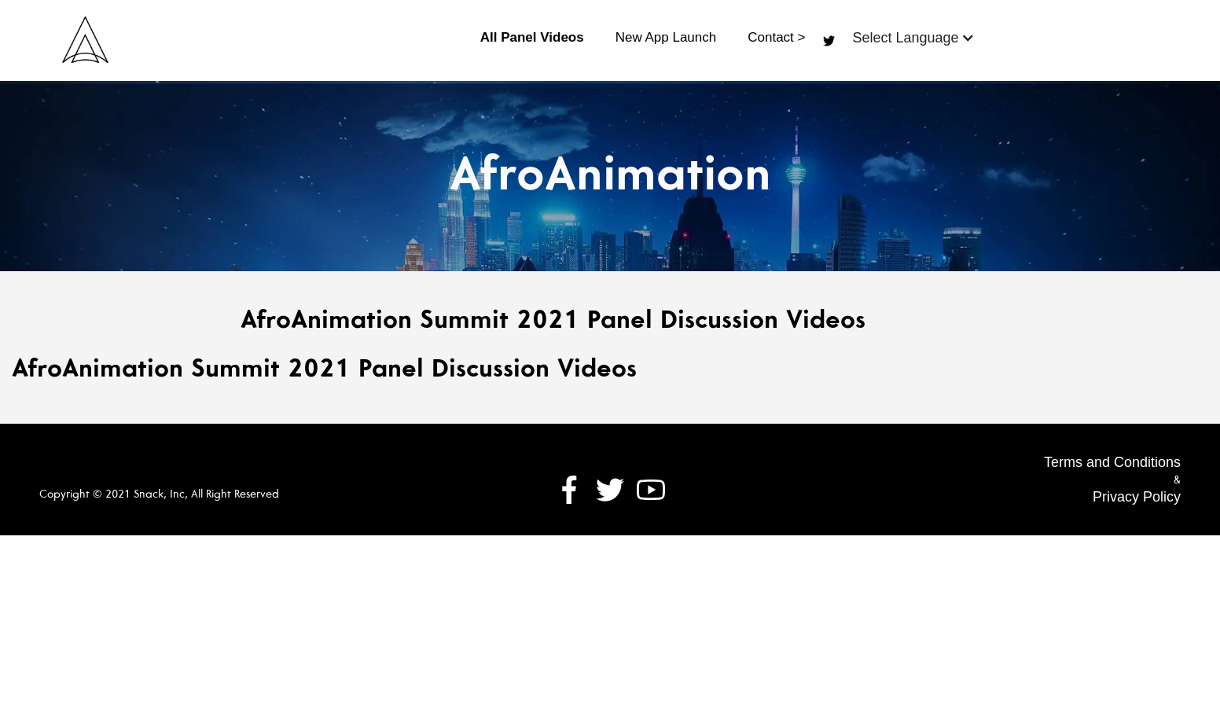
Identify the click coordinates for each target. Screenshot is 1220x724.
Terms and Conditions (1112, 462)
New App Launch (666, 37)
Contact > (776, 37)
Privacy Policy (1137, 497)
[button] (913, 38)
